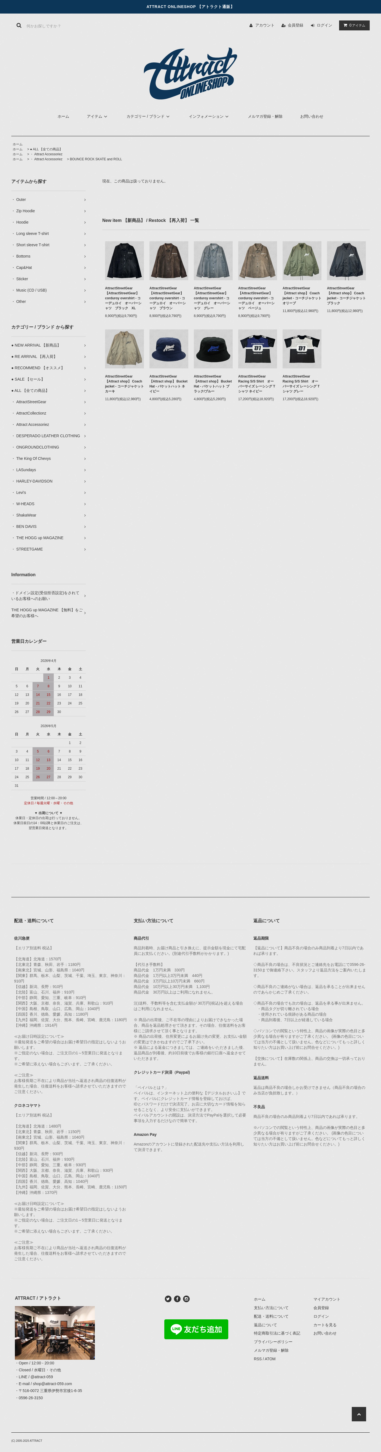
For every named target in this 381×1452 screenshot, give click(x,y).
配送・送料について (271, 1316)
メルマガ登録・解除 (265, 116)
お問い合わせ (311, 116)
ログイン (324, 25)
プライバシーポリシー (273, 1342)
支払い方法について (271, 1308)
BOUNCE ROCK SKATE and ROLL (96, 159)
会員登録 (295, 25)
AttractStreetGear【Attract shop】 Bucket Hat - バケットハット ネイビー (168, 383)
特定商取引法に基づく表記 (277, 1333)
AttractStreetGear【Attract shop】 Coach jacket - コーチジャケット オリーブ (302, 295)
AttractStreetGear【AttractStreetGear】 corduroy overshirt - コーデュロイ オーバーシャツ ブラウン (167, 298)
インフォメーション (209, 116)
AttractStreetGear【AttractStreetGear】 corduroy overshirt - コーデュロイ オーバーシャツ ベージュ (256, 298)
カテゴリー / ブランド (149, 116)
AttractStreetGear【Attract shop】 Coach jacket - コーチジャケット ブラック (346, 295)
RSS (258, 1359)
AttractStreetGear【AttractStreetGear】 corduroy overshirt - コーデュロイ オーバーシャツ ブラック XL (123, 298)
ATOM (270, 1359)
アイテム (353, 25)
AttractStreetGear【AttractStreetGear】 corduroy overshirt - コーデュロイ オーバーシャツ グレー (212, 298)
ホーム (63, 116)
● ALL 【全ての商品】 (46, 149)
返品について (265, 1325)
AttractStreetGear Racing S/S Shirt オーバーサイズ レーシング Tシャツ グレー (301, 383)
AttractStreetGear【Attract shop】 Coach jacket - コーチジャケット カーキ (124, 383)
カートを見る (325, 1325)
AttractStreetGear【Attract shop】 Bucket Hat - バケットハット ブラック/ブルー (213, 383)
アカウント (265, 25)
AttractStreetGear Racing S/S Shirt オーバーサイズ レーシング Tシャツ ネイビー (256, 383)
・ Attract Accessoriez (46, 154)
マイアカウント (326, 1299)
